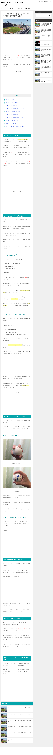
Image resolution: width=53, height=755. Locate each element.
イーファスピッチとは (10, 99)
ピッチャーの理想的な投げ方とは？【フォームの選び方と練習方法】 (19, 708)
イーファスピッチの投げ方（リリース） (15, 117)
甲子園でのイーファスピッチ (12, 120)
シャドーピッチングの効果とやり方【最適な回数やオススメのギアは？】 (19, 733)
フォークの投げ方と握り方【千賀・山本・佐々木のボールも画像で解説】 (46, 74)
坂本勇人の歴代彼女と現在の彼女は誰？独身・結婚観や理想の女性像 (46, 30)
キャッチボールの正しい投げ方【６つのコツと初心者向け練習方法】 (46, 80)
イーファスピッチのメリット (13, 105)
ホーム (2, 8)
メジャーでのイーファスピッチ (12, 123)
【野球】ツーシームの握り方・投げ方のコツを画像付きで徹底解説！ (46, 36)
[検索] (43, 15)
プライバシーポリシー (10, 8)
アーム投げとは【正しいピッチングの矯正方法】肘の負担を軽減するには (19, 740)
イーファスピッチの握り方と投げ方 (13, 111)
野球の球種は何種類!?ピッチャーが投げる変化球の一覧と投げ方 (19, 714)
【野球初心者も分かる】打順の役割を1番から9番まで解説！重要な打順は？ (46, 24)
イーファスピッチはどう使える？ (13, 102)
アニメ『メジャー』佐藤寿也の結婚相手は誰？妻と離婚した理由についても (46, 55)
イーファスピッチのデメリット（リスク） (15, 108)
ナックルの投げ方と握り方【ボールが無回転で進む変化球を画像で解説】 (19, 721)
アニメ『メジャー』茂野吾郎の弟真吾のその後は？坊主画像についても (46, 49)
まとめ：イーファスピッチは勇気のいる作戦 (15, 126)
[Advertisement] (17, 45)
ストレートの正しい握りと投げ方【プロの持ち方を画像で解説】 (46, 67)
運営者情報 (20, 8)
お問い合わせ (27, 8)
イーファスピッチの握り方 (12, 114)
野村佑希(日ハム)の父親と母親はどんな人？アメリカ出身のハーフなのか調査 (46, 61)
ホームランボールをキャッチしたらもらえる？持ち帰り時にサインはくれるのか (46, 43)
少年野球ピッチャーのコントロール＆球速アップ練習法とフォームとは (19, 727)
